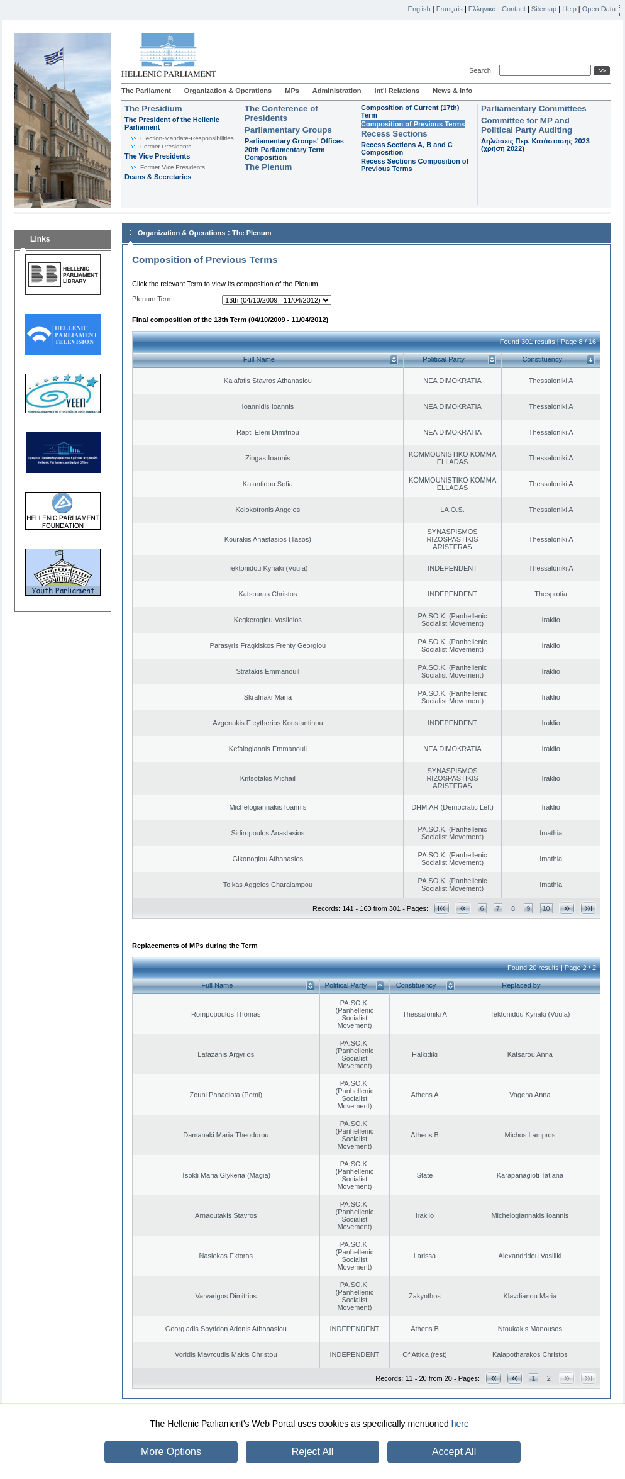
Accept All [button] (454, 1451)
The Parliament (146, 90)
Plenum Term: (153, 299)
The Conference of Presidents (281, 113)
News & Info (452, 90)
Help (569, 9)
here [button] (460, 1424)
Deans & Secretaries (157, 177)
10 (546, 908)
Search (482, 70)
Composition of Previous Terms (413, 124)
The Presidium (153, 108)
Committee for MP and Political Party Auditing (526, 125)
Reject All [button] (313, 1451)
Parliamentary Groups (288, 130)
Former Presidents (165, 146)
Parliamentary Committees (534, 108)
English (419, 9)
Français (449, 9)
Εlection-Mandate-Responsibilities (187, 138)
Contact (514, 9)
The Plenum (268, 167)
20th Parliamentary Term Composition (285, 153)
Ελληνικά (482, 9)
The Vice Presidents (157, 156)
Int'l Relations (396, 90)
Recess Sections (394, 133)
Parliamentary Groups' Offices (294, 141)
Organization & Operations (228, 90)
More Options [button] (171, 1451)
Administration (337, 90)
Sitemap (543, 9)
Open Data (599, 9)
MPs (292, 90)
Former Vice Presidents (172, 167)
